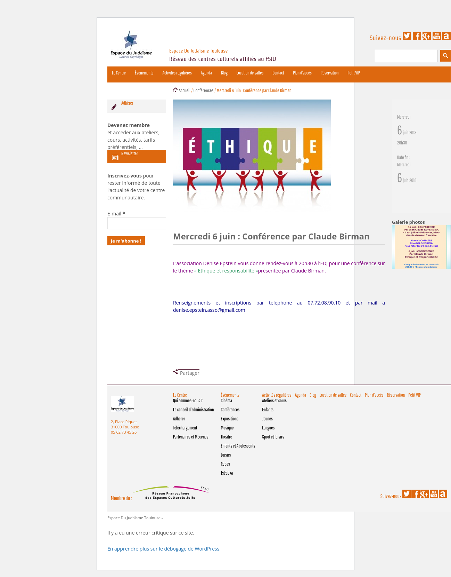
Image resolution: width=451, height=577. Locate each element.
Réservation (330, 73)
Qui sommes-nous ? (188, 400)
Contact (278, 73)
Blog (224, 73)
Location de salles (250, 73)
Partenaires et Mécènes (190, 437)
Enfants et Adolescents (238, 446)
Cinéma (226, 400)
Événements (144, 73)
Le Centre (119, 73)
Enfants (267, 409)
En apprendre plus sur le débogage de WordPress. (164, 548)
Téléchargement (185, 427)
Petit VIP (354, 73)
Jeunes (267, 418)
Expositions (229, 418)
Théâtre (226, 437)
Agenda (206, 73)
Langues (268, 427)
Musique (227, 427)
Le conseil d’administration (193, 409)
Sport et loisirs (273, 437)
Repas (225, 464)
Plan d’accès (302, 73)
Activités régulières (177, 73)
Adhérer (179, 418)
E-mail (116, 213)
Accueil (184, 90)
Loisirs (226, 455)
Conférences (204, 90)
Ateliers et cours (274, 400)
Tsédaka (227, 473)
